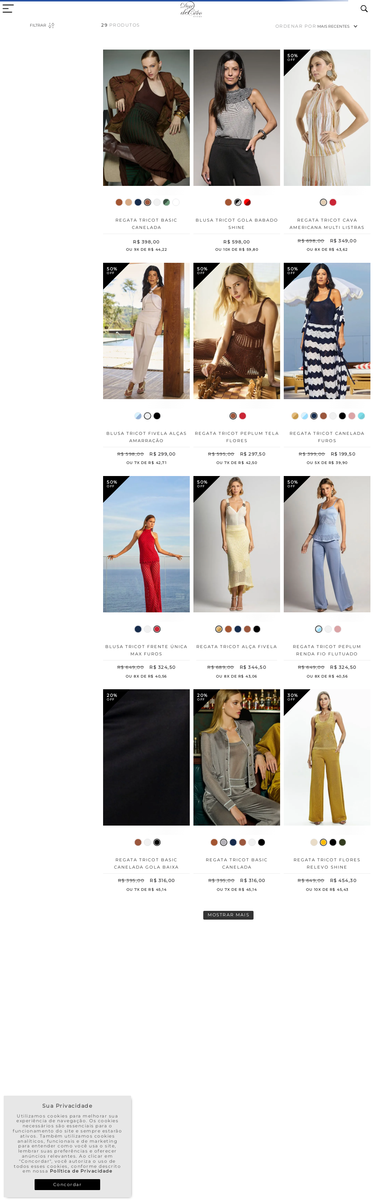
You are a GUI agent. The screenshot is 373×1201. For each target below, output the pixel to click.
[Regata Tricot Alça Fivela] (236, 578)
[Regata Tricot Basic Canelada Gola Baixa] (146, 792)
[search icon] (364, 9)
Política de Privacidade (81, 1171)
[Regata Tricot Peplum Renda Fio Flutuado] (327, 578)
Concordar (67, 1184)
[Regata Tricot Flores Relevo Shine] (327, 792)
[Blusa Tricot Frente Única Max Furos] (146, 578)
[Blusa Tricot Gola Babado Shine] (236, 152)
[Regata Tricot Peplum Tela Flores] (236, 365)
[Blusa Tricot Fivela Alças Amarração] (146, 365)
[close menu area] (8, 8)
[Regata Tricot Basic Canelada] (146, 152)
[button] (119, 202)
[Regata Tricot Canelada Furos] (327, 365)
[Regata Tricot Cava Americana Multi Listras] (327, 152)
